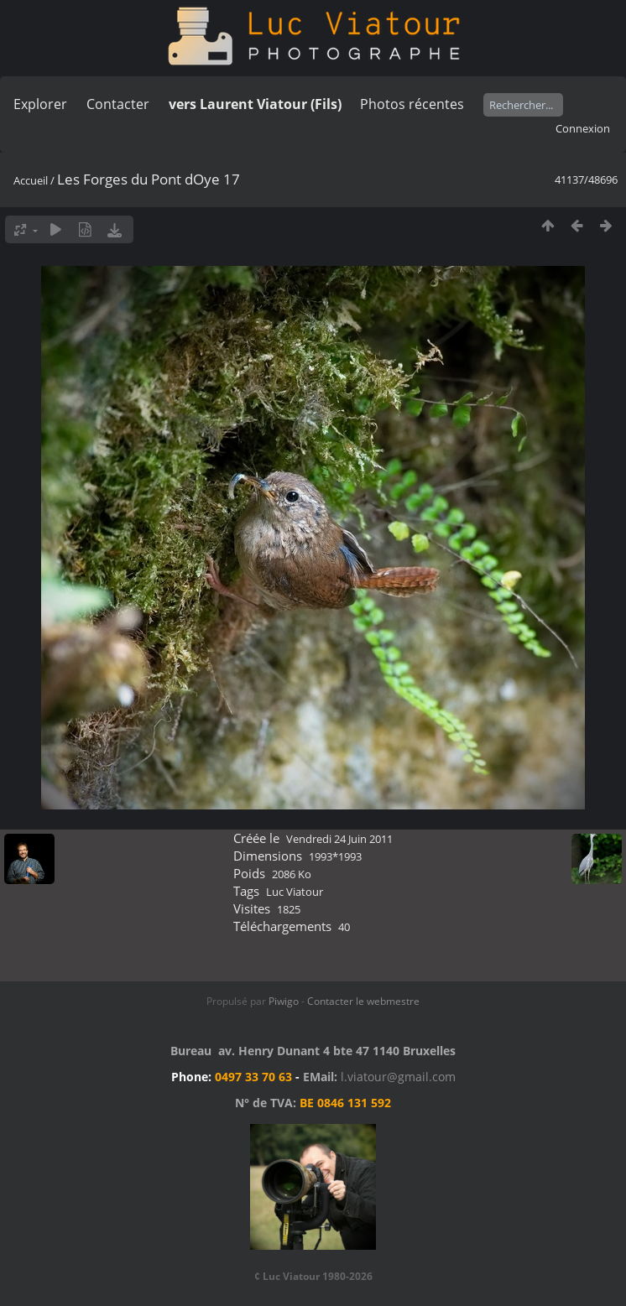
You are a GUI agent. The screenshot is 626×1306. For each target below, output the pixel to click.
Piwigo (284, 1001)
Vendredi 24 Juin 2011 (339, 838)
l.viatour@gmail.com (398, 1077)
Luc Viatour (294, 891)
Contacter (117, 104)
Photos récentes (412, 104)
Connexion (583, 128)
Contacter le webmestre (363, 1001)
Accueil (30, 180)
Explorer (40, 104)
